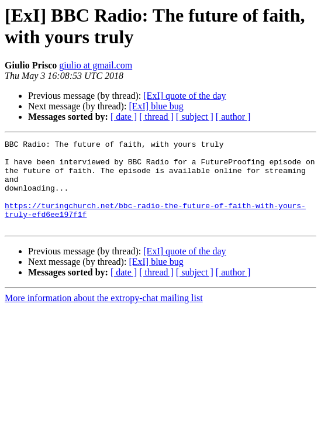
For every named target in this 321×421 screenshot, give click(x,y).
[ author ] (233, 117)
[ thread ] (156, 117)
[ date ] (124, 117)
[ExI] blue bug (156, 106)
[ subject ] (194, 117)
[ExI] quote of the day (184, 96)
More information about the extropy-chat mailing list (104, 315)
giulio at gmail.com (95, 65)
